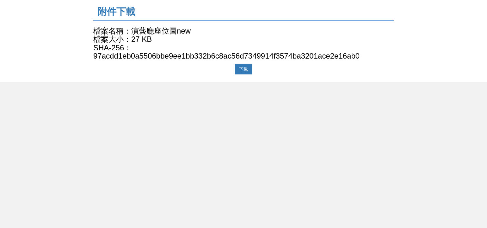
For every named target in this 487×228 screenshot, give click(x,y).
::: (95, 3)
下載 (243, 69)
